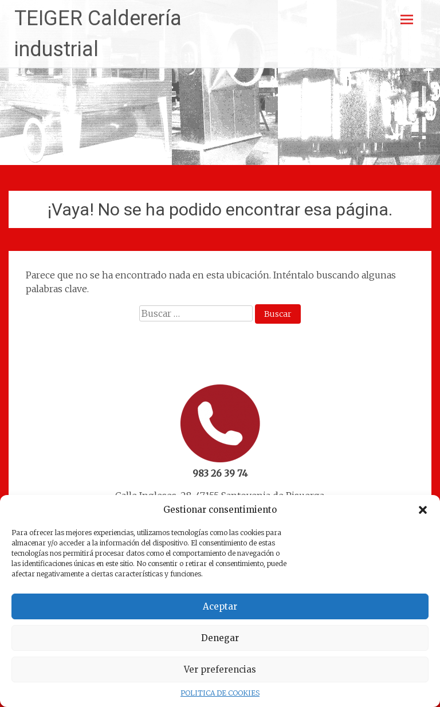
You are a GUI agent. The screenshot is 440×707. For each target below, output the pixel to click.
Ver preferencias (220, 669)
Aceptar (220, 606)
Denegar (220, 638)
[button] (423, 510)
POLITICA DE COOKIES (220, 693)
